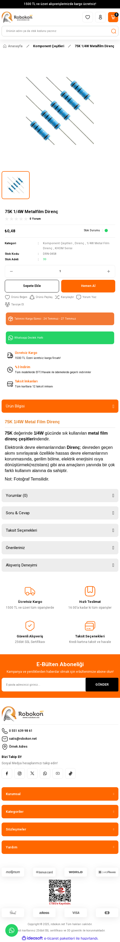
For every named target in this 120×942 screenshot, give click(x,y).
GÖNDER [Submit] (102, 684)
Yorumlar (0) (17, 495)
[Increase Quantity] (110, 271)
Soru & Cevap (18, 513)
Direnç (79, 243)
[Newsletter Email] (60, 684)
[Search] (60, 31)
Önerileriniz (15, 547)
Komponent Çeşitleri (57, 243)
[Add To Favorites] (16, 297)
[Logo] (17, 17)
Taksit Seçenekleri (21, 530)
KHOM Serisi (63, 248)
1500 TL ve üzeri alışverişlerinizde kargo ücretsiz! (60, 4)
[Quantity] (60, 271)
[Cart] (113, 17)
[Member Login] (100, 17)
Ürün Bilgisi (15, 406)
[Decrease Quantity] (9, 271)
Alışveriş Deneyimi (21, 565)
